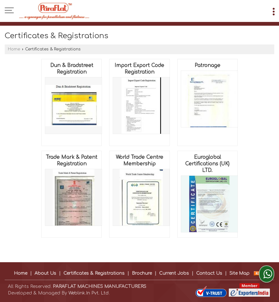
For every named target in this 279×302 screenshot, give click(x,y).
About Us (45, 273)
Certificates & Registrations (94, 273)
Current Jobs (174, 273)
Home (14, 49)
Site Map (239, 273)
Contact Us (209, 273)
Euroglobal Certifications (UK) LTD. (207, 163)
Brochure (142, 273)
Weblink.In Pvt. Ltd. (89, 293)
